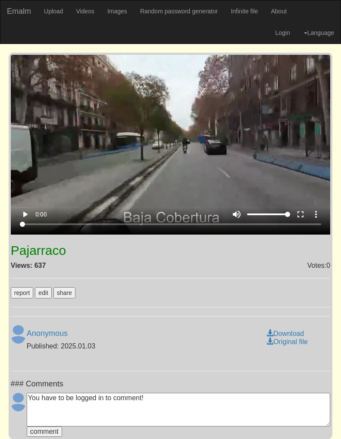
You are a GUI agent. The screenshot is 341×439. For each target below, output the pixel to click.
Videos (85, 11)
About (279, 11)
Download (285, 333)
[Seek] (171, 224)
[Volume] (268, 214)
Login (282, 32)
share (64, 292)
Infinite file (244, 11)
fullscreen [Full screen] (300, 214)
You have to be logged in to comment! (178, 409)
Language (319, 32)
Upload (53, 11)
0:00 (41, 214)
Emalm (19, 11)
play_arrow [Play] (25, 214)
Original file (287, 341)
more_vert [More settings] (316, 214)
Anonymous (47, 333)
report (22, 292)
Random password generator (179, 11)
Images (117, 11)
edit (43, 292)
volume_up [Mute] (237, 214)
